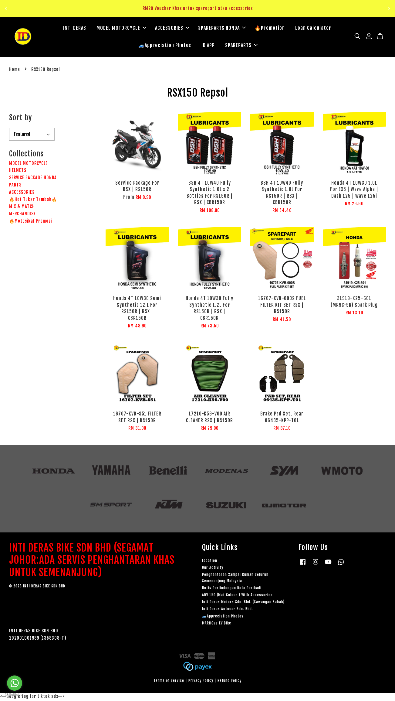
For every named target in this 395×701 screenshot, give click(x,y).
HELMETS (17, 171)
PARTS (15, 185)
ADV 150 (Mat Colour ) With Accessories (237, 595)
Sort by (20, 118)
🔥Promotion (270, 28)
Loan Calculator (313, 28)
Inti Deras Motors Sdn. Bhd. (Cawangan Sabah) (243, 602)
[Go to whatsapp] (14, 683)
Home (14, 70)
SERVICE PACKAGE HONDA (33, 178)
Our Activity (212, 568)
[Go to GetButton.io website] (14, 695)
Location (209, 561)
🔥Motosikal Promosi (30, 221)
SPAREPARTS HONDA (222, 28)
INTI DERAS (74, 28)
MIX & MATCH (22, 207)
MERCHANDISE (22, 214)
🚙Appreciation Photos (164, 46)
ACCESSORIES (172, 28)
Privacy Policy (200, 681)
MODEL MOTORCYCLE (121, 28)
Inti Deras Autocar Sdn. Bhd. (227, 609)
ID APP (208, 46)
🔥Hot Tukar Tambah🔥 (33, 200)
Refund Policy (229, 681)
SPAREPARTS (241, 46)
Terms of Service (169, 681)
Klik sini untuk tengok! (199, 12)
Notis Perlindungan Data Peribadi (232, 588)
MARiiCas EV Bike (216, 624)
